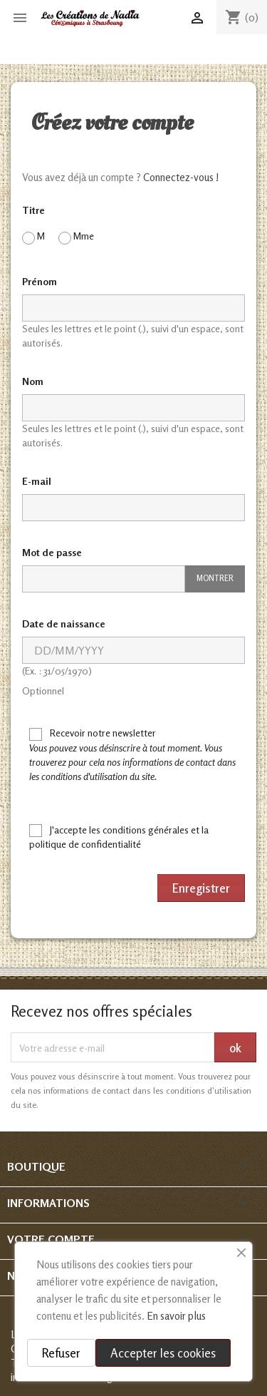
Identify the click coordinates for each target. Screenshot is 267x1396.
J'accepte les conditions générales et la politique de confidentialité (119, 837)
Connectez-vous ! (181, 177)
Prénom (39, 281)
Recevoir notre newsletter (132, 754)
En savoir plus (176, 1316)
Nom (32, 381)
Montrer (215, 578)
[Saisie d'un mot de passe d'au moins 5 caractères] (103, 578)
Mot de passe (52, 552)
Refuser (61, 1352)
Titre (33, 210)
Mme (76, 237)
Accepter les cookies (163, 1352)
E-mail (36, 481)
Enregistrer (201, 888)
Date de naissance (63, 623)
